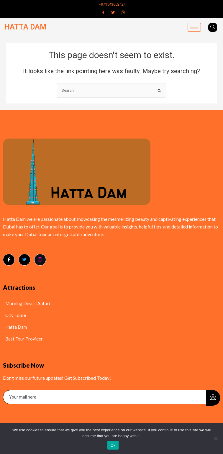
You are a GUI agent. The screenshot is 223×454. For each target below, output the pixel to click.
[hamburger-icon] (194, 27)
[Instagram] (122, 12)
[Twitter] (113, 12)
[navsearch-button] (212, 27)
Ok (112, 445)
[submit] (213, 398)
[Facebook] (103, 12)
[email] (104, 397)
